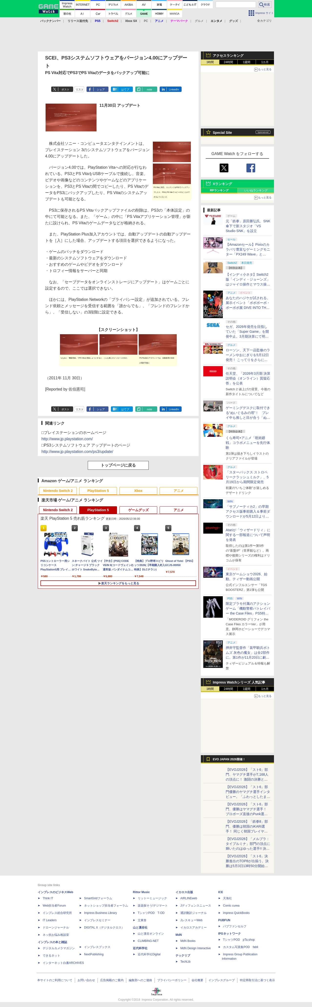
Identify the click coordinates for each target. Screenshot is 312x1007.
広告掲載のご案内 (112, 980)
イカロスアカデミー (193, 927)
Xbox (138, 491)
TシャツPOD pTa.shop (239, 939)
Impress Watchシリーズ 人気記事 (239, 682)
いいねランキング (256, 190)
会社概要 (197, 980)
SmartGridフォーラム (98, 898)
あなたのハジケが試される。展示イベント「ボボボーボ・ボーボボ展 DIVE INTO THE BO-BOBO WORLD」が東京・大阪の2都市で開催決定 (248, 307)
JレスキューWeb (191, 920)
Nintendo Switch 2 (58, 491)
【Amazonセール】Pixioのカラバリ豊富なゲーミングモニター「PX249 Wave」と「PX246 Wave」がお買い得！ (248, 254)
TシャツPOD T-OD (151, 913)
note (149, 89)
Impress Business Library (100, 913)
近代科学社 (140, 948)
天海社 (227, 898)
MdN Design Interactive (195, 948)
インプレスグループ (221, 980)
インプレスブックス (97, 947)
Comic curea (231, 905)
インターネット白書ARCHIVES (63, 963)
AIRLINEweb (188, 898)
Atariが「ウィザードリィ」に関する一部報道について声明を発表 (248, 535)
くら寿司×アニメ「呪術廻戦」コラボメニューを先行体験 (248, 443)
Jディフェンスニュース (195, 905)
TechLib (185, 961)
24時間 (228, 62)
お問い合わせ (86, 980)
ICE (220, 892)
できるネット (51, 955)
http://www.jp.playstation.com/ (67, 439)
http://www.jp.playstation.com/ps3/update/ (77, 452)
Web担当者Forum (54, 905)
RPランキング (219, 190)
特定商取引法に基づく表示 (257, 980)
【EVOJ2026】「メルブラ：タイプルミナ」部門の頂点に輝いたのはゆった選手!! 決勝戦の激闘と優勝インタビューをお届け (248, 848)
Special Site (222, 133)
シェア (101, 89)
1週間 (247, 62)
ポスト (65, 89)
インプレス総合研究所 (57, 913)
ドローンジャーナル (56, 927)
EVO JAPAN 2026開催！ (229, 759)
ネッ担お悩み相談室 (56, 935)
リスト (80, 89)
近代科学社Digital (149, 954)
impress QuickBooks (236, 913)
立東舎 (142, 920)
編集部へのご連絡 (140, 980)
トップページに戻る (118, 465)
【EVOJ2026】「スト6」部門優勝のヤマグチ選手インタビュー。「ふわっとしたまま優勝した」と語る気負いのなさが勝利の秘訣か (248, 796)
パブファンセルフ (234, 926)
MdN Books (187, 941)
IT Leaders (50, 920)
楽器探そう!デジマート (153, 905)
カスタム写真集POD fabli (240, 947)
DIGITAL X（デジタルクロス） (104, 927)
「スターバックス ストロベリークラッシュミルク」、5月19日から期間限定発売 (247, 477)
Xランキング (222, 184)
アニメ (179, 491)
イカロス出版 (184, 892)
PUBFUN (224, 920)
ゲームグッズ (138, 510)
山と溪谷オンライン (151, 933)
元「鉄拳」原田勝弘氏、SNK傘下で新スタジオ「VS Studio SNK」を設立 (248, 226)
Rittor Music (141, 892)
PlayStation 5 (98, 491)
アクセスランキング (228, 56)
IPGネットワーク (229, 933)
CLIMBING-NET (148, 941)
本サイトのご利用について (54, 980)
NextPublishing (94, 954)
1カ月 (265, 62)
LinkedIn (174, 89)
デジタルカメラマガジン (59, 948)
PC (146, 21)
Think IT (48, 898)
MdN (179, 935)
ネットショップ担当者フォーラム (106, 905)
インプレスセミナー (97, 920)
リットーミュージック (152, 898)
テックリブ (183, 955)
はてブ (125, 89)
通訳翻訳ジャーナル (193, 913)
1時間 (210, 62)
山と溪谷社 (140, 927)
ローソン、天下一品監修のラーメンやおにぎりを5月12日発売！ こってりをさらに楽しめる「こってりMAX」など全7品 (248, 360)
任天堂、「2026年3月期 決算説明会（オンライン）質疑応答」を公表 (248, 378)
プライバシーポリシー (171, 980)
